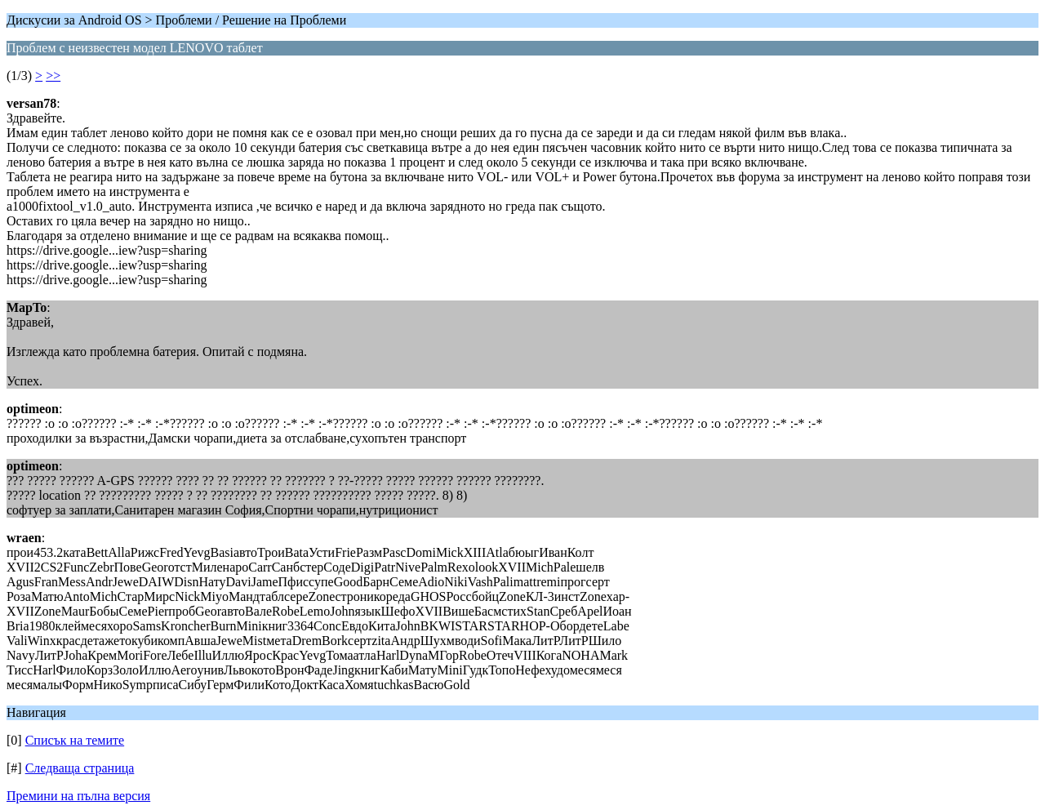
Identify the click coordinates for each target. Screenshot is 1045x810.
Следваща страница (80, 768)
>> (53, 75)
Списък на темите (74, 740)
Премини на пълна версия (78, 796)
